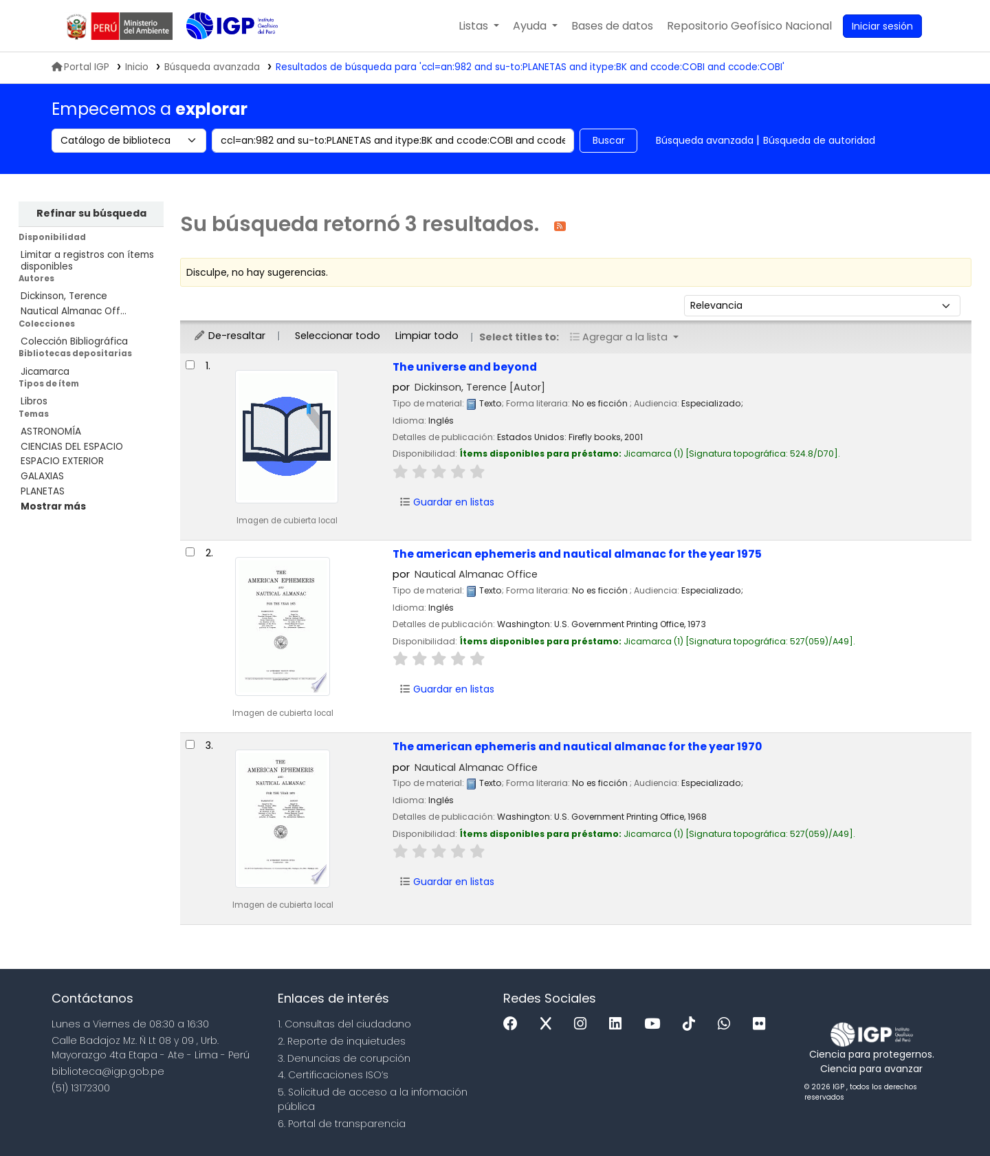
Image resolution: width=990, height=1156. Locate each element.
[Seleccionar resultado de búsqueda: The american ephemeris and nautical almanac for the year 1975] (190, 551)
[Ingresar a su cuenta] (882, 26)
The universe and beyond (465, 367)
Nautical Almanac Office (476, 574)
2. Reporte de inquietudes (342, 1041)
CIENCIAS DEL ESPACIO (72, 446)
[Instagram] (583, 1024)
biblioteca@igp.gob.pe (108, 1071)
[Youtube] (655, 1024)
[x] (549, 1024)
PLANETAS (43, 491)
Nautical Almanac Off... (73, 311)
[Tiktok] (692, 1024)
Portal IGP (80, 67)
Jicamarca (45, 371)
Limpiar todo (427, 335)
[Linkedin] (618, 1024)
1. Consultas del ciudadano (344, 1024)
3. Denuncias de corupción (344, 1058)
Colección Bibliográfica (74, 341)
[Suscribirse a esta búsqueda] (560, 225)
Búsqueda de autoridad (819, 140)
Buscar (609, 140)
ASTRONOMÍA (51, 431)
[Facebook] (514, 1024)
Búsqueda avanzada (705, 140)
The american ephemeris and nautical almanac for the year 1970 (577, 746)
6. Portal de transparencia (342, 1124)
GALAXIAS (42, 476)
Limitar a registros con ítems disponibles (87, 260)
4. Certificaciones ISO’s (333, 1075)
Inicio (136, 67)
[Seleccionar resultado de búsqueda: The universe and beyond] (190, 364)
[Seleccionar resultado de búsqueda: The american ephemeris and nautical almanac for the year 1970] (190, 744)
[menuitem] (749, 26)
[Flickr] (762, 1024)
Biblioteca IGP (220, 53)
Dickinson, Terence (64, 296)
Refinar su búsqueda (91, 213)
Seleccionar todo (337, 335)
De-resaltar (229, 335)
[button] (479, 26)
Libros (34, 401)
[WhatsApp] (727, 1024)
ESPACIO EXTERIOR (62, 461)
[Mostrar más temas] (53, 506)
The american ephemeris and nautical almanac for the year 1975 (577, 554)
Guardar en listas (447, 502)
